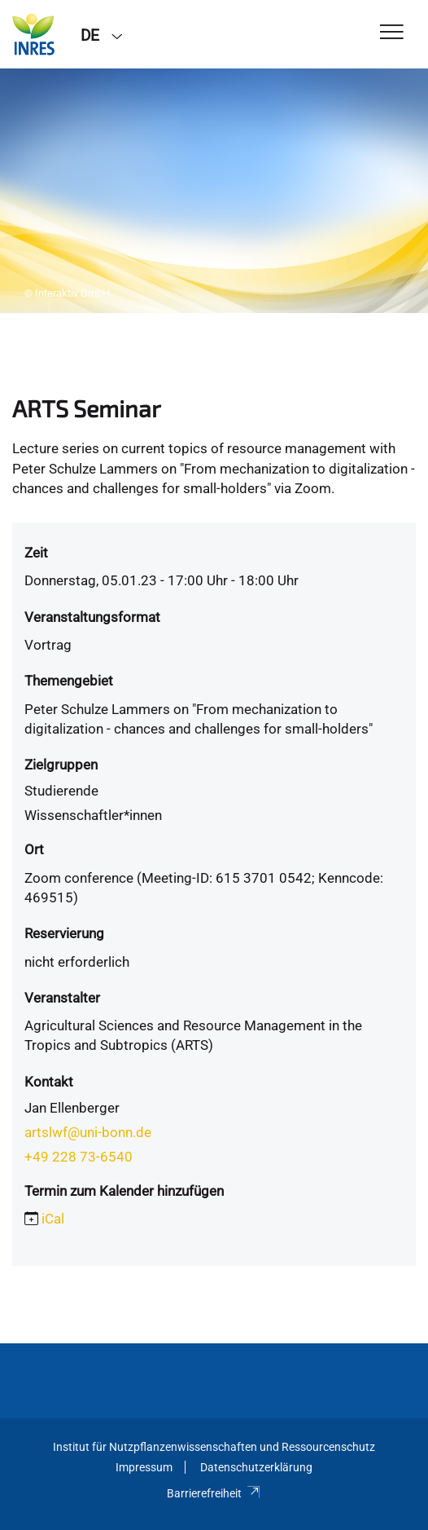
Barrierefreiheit (213, 1493)
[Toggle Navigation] (392, 33)
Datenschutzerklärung (256, 1467)
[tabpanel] (214, 190)
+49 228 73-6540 (78, 1157)
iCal (52, 1218)
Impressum (144, 1467)
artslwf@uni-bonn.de (87, 1132)
